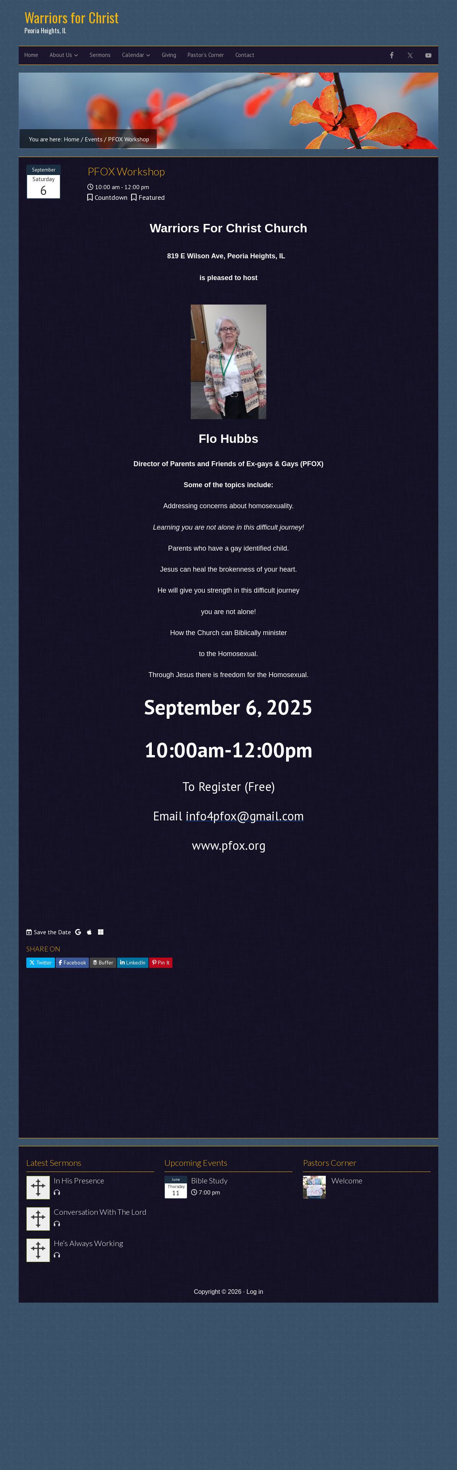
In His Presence (79, 1180)
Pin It (160, 962)
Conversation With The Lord (100, 1211)
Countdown (111, 197)
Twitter (40, 962)
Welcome (346, 1180)
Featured (151, 197)
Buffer (103, 962)
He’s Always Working (88, 1243)
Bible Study (209, 1180)
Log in (254, 1291)
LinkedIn (132, 962)
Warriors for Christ (71, 17)
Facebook (72, 962)
